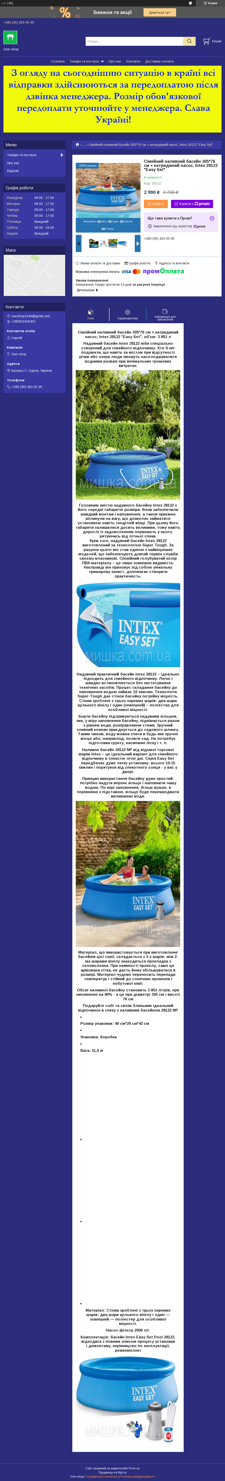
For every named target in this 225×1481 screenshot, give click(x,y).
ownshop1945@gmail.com (30, 316)
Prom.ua (134, 1468)
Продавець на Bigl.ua (112, 1472)
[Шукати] (189, 41)
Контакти (133, 61)
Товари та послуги (84, 61)
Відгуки (13, 171)
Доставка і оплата (159, 61)
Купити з (194, 204)
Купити (158, 204)
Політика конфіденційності (137, 1476)
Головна (58, 61)
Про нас (115, 61)
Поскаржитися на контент (101, 1476)
